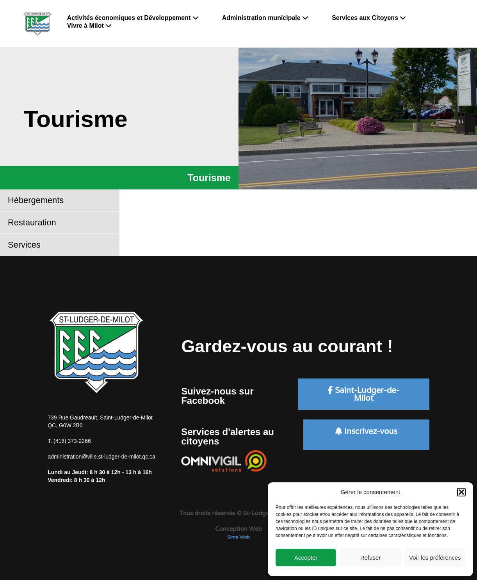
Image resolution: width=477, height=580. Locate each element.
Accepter (305, 557)
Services (24, 245)
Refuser (370, 557)
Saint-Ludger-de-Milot (363, 394)
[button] (461, 492)
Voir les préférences (435, 557)
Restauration (32, 222)
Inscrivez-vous (366, 431)
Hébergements (36, 200)
